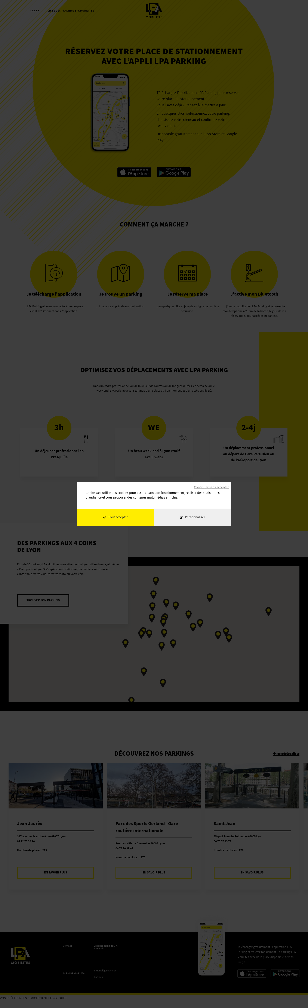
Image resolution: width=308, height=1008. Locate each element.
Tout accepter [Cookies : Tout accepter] (115, 517)
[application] (297, 997)
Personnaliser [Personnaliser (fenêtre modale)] (195, 517)
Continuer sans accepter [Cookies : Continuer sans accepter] (211, 487)
